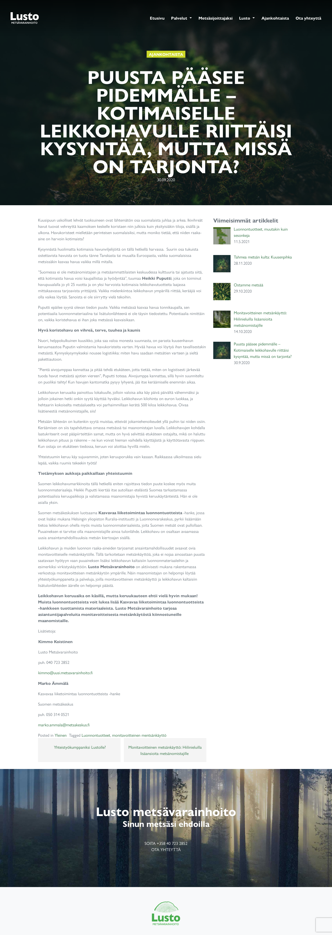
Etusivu (157, 18)
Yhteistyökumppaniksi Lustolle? (79, 747)
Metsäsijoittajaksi (216, 18)
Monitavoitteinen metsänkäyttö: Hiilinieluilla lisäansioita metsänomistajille (165, 750)
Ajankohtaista (275, 18)
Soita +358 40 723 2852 (166, 843)
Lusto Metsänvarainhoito (25, 18)
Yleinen (61, 735)
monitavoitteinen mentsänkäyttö (139, 735)
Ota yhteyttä (308, 18)
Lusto (245, 18)
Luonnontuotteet (96, 735)
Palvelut (179, 18)
